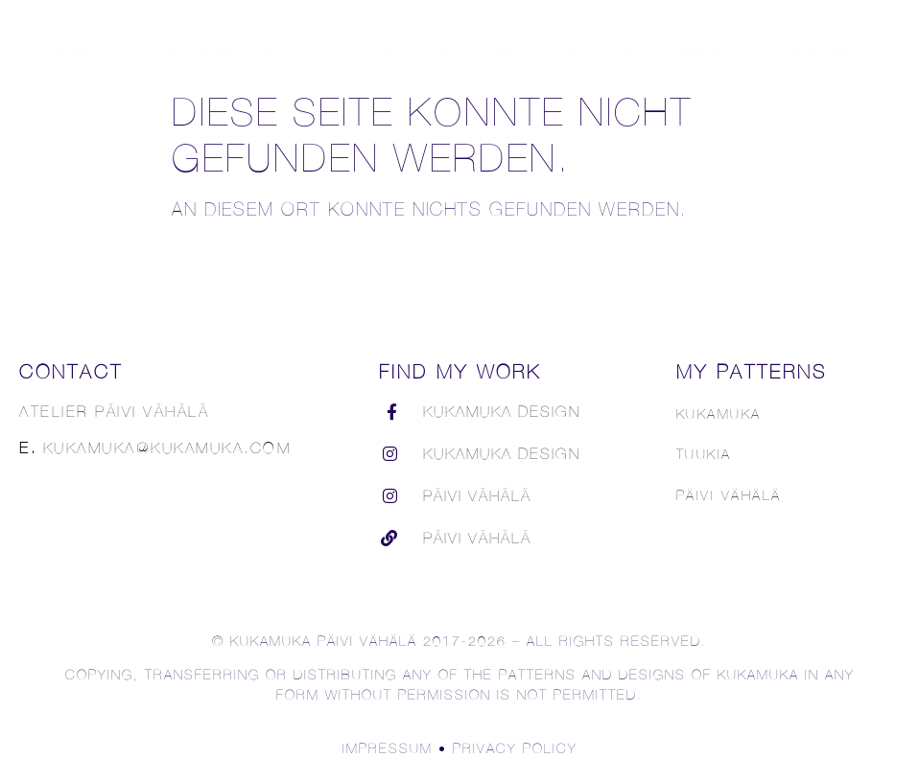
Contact (825, 51)
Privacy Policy (515, 748)
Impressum (387, 748)
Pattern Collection (538, 51)
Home (74, 51)
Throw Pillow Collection (270, 51)
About (709, 51)
